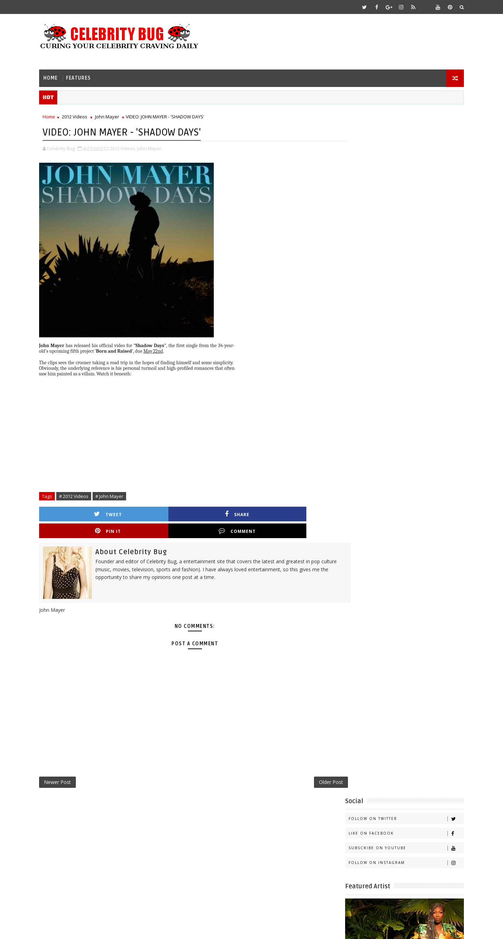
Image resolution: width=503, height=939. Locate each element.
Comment (294, 512)
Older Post (305, 765)
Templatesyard (106, 928)
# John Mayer (117, 494)
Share (155, 512)
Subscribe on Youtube (398, 159)
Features (86, 75)
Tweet (86, 512)
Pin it (225, 512)
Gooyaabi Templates (185, 928)
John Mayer (115, 115)
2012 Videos (82, 115)
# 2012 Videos (81, 494)
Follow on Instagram (398, 174)
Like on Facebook (398, 145)
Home (58, 75)
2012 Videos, (131, 147)
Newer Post (65, 765)
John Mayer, (157, 147)
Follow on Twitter (398, 130)
